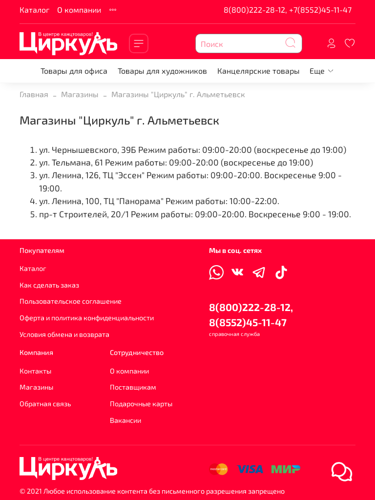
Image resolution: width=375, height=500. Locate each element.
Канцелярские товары (258, 70)
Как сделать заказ (49, 285)
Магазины (80, 94)
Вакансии (125, 420)
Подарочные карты (141, 403)
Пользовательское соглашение (71, 301)
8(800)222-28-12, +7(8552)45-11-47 (288, 9)
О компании (79, 9)
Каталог (34, 9)
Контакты (35, 371)
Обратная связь (45, 403)
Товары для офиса (74, 70)
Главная (34, 94)
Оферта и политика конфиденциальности (87, 317)
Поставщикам (133, 387)
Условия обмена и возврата (64, 334)
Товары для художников (162, 70)
